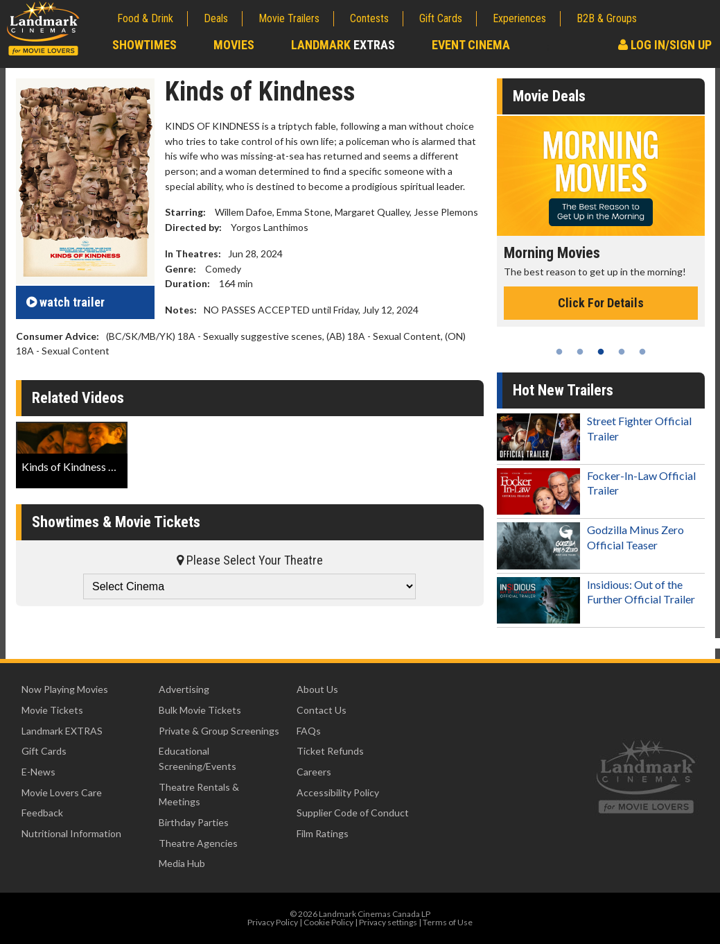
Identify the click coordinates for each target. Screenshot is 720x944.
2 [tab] (580, 352)
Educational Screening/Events (197, 758)
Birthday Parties (194, 822)
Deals (216, 18)
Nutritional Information (71, 833)
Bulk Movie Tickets (200, 710)
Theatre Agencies (198, 843)
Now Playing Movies (64, 689)
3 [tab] (601, 352)
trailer (65, 302)
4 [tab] (622, 352)
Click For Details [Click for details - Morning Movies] (601, 302)
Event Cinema (471, 44)
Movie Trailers (288, 18)
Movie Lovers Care (61, 792)
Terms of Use (448, 922)
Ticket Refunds (330, 751)
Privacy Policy (272, 922)
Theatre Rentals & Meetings (199, 794)
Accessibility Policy (338, 792)
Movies (233, 44)
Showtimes (144, 44)
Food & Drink (145, 18)
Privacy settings (388, 922)
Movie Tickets (52, 710)
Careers (314, 772)
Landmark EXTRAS (62, 731)
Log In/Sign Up (665, 44)
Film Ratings (323, 833)
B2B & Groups (607, 18)
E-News (38, 772)
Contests (369, 18)
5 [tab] (642, 352)
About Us (317, 689)
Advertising (184, 689)
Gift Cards (440, 18)
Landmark (343, 44)
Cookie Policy (328, 922)
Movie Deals (549, 96)
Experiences (519, 18)
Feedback (42, 812)
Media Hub (182, 863)
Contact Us (321, 710)
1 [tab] (559, 352)
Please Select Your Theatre (250, 560)
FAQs (309, 731)
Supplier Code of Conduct (353, 812)
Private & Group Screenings (219, 731)
